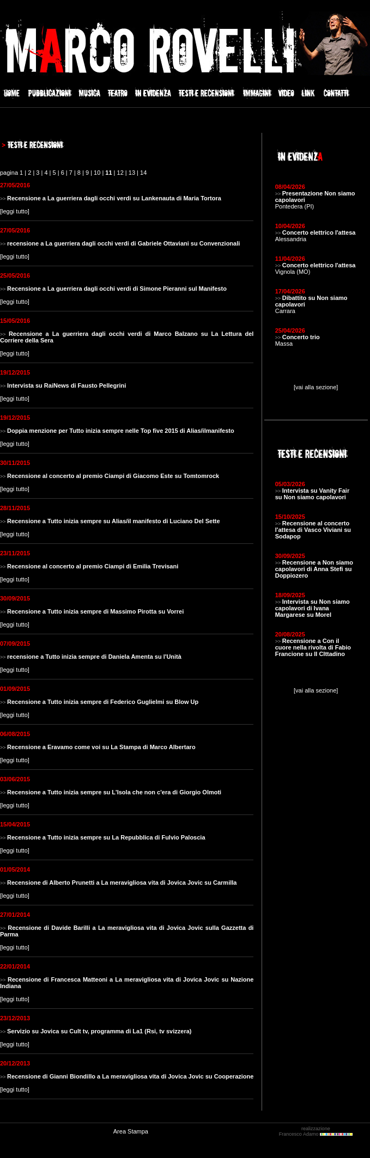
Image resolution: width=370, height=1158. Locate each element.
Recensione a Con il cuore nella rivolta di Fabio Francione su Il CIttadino (313, 647)
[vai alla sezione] (316, 387)
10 (97, 172)
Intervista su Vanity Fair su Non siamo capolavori (312, 493)
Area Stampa (130, 1131)
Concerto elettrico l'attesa (319, 232)
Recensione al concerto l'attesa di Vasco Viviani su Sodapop (313, 530)
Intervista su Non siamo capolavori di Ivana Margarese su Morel (312, 608)
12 (120, 172)
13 (132, 172)
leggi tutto (15, 211)
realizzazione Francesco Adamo (316, 1131)
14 (143, 172)
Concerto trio (301, 337)
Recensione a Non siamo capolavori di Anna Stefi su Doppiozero (314, 569)
